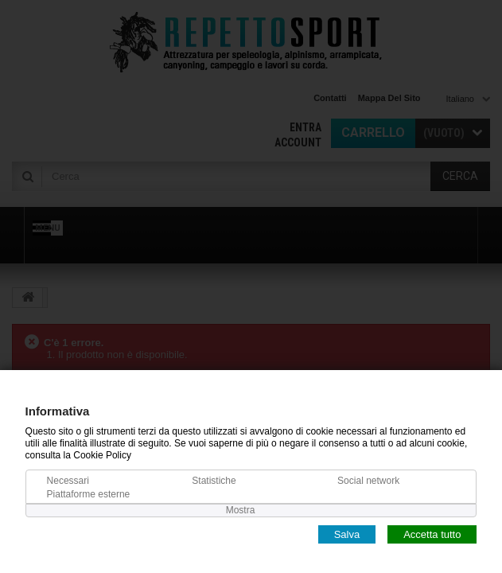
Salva (347, 534)
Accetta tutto (432, 534)
